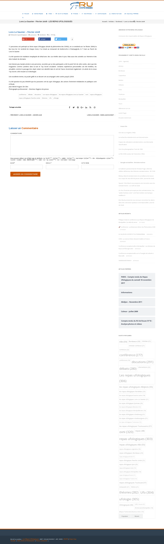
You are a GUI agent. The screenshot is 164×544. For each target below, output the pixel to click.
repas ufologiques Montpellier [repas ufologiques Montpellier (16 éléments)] (130, 472)
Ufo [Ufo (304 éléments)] (147, 492)
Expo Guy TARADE (131, 13)
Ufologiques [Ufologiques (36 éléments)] (126, 505)
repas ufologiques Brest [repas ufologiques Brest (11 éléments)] (126, 456)
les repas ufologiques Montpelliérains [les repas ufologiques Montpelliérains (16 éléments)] (132, 410)
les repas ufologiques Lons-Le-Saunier (71, 94)
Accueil (25, 13)
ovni (86, 94)
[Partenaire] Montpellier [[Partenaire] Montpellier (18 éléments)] (144, 508)
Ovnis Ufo (123, 126)
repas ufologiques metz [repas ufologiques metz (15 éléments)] (127, 468)
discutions (38, 94)
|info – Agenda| (124, 61)
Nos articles (87, 13)
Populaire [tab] (125, 516)
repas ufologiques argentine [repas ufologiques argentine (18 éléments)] (130, 449)
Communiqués (100, 13)
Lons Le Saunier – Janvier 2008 (26, 115)
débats (30, 94)
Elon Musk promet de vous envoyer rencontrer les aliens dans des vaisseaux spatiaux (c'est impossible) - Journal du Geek (137, 202)
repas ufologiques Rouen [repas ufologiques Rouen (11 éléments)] (127, 475)
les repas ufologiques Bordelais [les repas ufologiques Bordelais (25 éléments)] (132, 391)
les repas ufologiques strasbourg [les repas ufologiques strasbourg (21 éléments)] (132, 414)
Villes (49, 13)
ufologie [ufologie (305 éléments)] (129, 499)
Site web (85, 163)
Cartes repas (37, 13)
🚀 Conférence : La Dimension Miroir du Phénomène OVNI (137, 227)
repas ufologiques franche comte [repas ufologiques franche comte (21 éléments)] (132, 460)
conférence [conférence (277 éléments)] (131, 355)
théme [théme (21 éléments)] (135, 487)
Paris (120, 90)
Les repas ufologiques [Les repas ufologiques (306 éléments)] (134, 378)
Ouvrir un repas (62, 13)
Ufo (50, 98)
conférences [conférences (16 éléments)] (124, 360)
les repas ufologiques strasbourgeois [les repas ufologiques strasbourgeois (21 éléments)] (133, 418)
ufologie (56, 98)
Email (48, 163)
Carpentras (122, 75)
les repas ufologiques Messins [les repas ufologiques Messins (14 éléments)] (130, 407)
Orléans (121, 85)
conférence (22, 94)
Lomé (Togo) (122, 113)
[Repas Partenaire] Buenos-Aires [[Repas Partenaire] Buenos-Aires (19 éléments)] (131, 512)
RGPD (66, 539)
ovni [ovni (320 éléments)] (126, 432)
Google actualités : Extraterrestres (132, 162)
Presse (74, 13)
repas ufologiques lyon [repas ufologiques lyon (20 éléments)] (128, 464)
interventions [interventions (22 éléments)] (144, 367)
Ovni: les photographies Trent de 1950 (131, 149)
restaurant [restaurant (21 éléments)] (124, 487)
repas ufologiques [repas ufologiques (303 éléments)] (135, 439)
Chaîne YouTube (116, 13)
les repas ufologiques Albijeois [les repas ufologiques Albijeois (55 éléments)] (136, 386)
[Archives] (43, 35)
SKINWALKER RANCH (125, 260)
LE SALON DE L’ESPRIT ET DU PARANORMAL (132, 234)
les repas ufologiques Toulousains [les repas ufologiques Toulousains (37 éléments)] (135, 426)
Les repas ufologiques (50, 94)
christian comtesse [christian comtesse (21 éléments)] (137, 346)
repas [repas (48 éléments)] (140, 430)
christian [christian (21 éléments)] (146, 341)
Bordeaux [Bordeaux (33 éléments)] (134, 341)
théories (44, 98)
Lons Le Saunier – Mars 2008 (100, 115)
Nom (12, 163)
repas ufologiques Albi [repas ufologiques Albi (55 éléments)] (132, 444)
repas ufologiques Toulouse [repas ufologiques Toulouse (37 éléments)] (132, 482)
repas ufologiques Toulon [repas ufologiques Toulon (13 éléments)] (128, 478)
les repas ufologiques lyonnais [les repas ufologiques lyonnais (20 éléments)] (131, 403)
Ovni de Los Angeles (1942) (127, 133)
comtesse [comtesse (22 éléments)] (124, 350)
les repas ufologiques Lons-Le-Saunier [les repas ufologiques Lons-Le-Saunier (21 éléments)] (133, 399)
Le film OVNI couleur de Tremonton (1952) (132, 154)
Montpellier (122, 99)
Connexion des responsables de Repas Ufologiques (135, 36)
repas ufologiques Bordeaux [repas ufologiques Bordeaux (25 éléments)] (131, 453)
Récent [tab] (137, 516)
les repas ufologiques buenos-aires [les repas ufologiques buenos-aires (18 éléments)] (132, 395)
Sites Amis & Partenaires (26, 541)
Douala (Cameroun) (125, 118)
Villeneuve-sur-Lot (124, 108)
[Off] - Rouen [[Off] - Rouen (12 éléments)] (140, 504)
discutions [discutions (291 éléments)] (142, 362)
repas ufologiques (96, 94)
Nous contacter (41, 541)
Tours (120, 104)
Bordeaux (122, 71)
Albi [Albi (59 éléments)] (123, 341)
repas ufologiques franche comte (29, 98)
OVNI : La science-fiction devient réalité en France (134, 239)
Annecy (121, 66)
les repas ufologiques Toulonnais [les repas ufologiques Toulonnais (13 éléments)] (130, 422)
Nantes (121, 80)
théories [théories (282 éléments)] (128, 492)
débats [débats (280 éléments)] (127, 368)
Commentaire (16, 133)
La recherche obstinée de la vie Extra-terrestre (133, 137)
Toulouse (122, 94)
